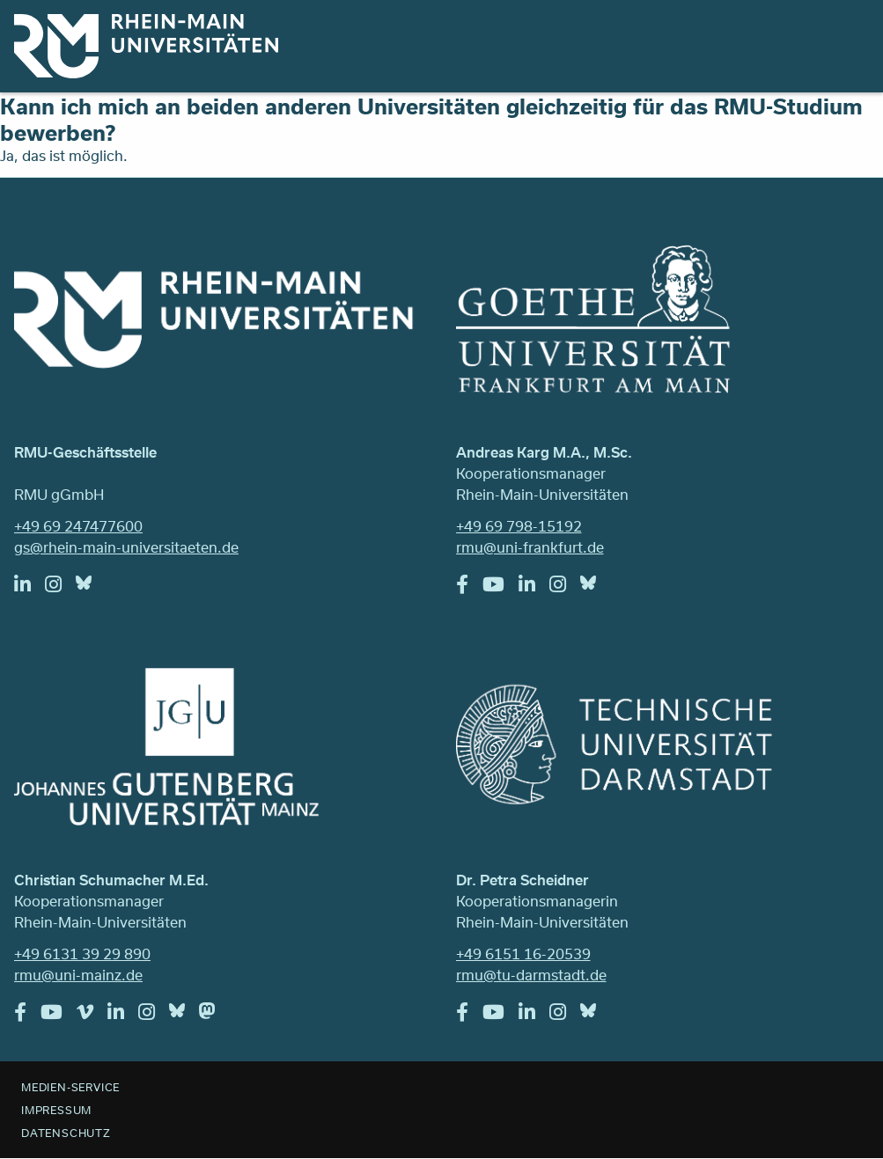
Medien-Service (70, 1087)
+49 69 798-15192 (519, 526)
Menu (846, 37)
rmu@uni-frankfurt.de (530, 547)
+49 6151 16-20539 (523, 953)
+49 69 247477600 (78, 526)
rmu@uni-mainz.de (78, 975)
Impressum (56, 1110)
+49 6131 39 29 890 (82, 953)
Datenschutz (66, 1133)
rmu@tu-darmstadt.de (531, 975)
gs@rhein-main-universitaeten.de (126, 547)
